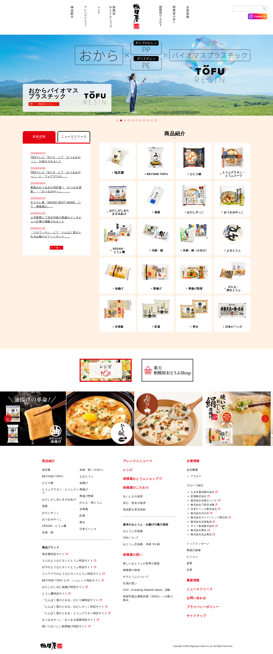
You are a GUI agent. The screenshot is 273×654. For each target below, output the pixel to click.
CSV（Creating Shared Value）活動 (146, 589)
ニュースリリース (199, 589)
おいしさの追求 (133, 496)
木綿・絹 (47, 532)
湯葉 (45, 506)
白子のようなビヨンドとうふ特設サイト (67, 567)
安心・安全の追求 (134, 502)
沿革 (189, 569)
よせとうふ (86, 476)
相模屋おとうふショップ (112, 19)
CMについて (131, 537)
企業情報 (187, 19)
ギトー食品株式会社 (202, 525)
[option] (34, 418)
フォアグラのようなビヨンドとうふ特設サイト (72, 573)
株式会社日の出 (200, 513)
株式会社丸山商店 (201, 534)
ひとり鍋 (47, 482)
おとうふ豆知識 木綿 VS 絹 (141, 544)
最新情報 (193, 580)
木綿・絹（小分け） (92, 469)
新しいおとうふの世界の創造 (141, 563)
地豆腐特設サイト (53, 554)
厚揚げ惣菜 (86, 495)
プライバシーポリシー (203, 607)
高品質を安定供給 (134, 509)
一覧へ (57, 247)
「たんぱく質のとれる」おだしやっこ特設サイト (73, 606)
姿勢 (189, 563)
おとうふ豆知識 (133, 531)
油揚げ (83, 482)
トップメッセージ (198, 543)
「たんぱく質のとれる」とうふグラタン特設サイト (74, 613)
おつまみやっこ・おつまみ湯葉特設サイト (69, 619)
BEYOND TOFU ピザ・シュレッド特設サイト (71, 580)
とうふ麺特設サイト (54, 593)
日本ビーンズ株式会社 (204, 509)
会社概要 (192, 469)
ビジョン (192, 556)
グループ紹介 (195, 485)
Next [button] (265, 418)
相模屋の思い (174, 19)
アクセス (196, 476)
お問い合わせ (196, 598)
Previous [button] (8, 418)
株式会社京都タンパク (204, 500)
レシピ (99, 19)
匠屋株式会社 (198, 496)
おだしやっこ (50, 512)
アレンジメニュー (85, 19)
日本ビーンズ (87, 528)
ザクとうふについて (135, 576)
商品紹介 (72, 19)
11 (156, 120)
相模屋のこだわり (160, 19)
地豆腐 (46, 469)
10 (152, 120)
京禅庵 (83, 509)
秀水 (82, 522)
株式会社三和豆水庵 (202, 504)
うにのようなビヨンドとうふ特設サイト (67, 560)
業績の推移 (194, 550)
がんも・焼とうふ (90, 502)
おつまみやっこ (52, 519)
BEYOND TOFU (52, 476)
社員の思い (130, 583)
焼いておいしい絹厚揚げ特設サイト (64, 626)
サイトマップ (196, 615)
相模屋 (136, 19)
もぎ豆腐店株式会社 (202, 492)
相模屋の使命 (131, 570)
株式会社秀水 (198, 530)
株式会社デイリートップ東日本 (209, 517)
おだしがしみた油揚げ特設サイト (63, 586)
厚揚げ (83, 489)
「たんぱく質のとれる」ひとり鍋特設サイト (70, 600)
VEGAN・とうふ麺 (54, 525)
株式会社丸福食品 (201, 521)
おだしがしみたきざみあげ (59, 499)
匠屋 (82, 515)
